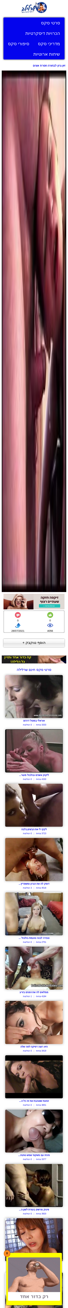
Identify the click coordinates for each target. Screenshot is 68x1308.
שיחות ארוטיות (46, 54)
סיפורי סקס (18, 43)
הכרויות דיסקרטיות (42, 33)
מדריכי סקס (49, 43)
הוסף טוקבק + (34, 643)
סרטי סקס (50, 22)
